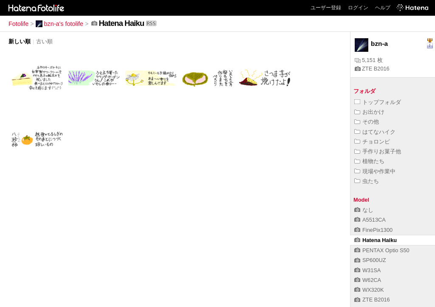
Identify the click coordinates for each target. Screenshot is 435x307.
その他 (366, 121)
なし (363, 210)
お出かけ (369, 112)
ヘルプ (382, 8)
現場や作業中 (374, 171)
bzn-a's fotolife (59, 23)
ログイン (358, 8)
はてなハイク (374, 132)
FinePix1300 (373, 230)
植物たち (369, 161)
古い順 (44, 41)
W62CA (367, 280)
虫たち (366, 181)
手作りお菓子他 (377, 151)
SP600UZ (370, 260)
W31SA (367, 270)
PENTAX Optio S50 (382, 250)
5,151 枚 (369, 60)
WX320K (369, 290)
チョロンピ (372, 141)
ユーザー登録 (326, 8)
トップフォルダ (377, 102)
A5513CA (370, 220)
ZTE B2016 (372, 68)
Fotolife (18, 23)
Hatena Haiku (375, 240)
